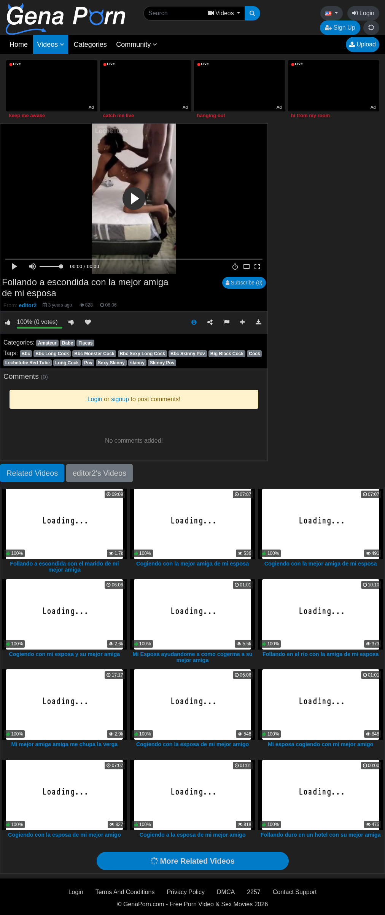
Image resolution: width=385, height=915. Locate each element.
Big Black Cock (226, 353)
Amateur (47, 343)
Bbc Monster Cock (94, 353)
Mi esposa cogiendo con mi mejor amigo (320, 744)
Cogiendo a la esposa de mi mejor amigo (192, 835)
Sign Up (340, 27)
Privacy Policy (186, 892)
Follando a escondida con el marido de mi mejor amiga (64, 567)
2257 (254, 892)
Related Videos (32, 473)
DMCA (226, 892)
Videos (50, 44)
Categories (90, 44)
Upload (362, 44)
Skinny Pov (162, 362)
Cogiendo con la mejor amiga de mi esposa (192, 564)
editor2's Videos (99, 473)
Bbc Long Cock (52, 353)
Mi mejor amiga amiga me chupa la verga (64, 744)
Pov (88, 362)
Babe (67, 343)
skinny (137, 362)
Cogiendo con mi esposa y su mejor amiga (64, 654)
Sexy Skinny (111, 362)
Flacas (85, 343)
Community (136, 44)
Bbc (25, 353)
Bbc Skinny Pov (187, 353)
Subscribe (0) (244, 283)
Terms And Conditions (125, 892)
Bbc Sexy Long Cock (142, 353)
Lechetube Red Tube (27, 362)
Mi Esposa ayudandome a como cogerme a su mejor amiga (192, 657)
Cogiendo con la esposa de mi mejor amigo (192, 744)
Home (19, 44)
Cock (254, 353)
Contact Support (295, 892)
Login (363, 13)
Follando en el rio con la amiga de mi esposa (320, 654)
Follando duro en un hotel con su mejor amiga (321, 835)
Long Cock (67, 362)
